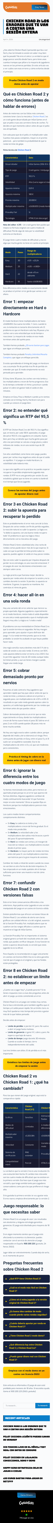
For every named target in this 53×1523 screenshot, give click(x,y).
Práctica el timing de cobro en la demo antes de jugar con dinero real (26, 758)
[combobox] (19, 1405)
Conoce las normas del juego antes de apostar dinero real (26, 492)
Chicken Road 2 (39, 116)
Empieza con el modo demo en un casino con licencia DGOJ (26, 1372)
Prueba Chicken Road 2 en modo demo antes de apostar (26, 82)
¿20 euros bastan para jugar (37, 345)
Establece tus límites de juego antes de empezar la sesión (26, 1064)
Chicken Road (23, 150)
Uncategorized (44, 39)
